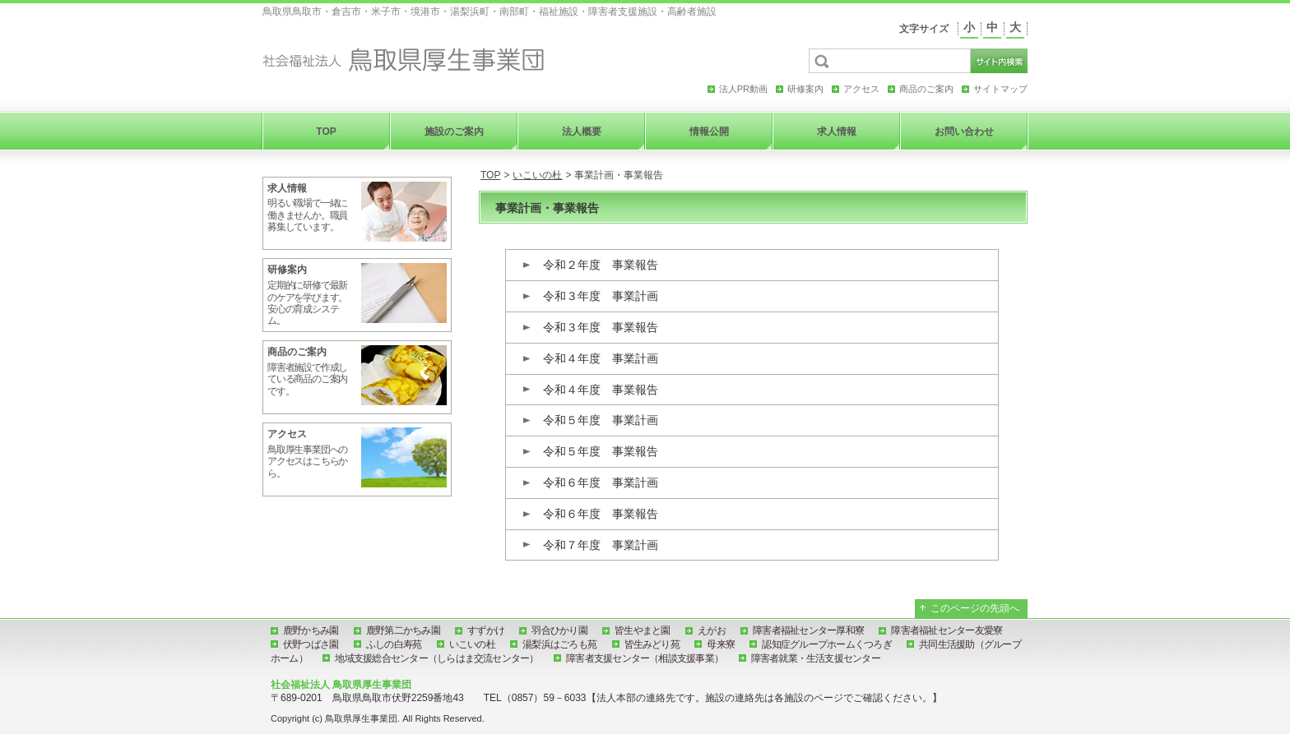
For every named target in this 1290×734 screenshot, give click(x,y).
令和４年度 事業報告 (600, 389)
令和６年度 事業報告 (600, 513)
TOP (490, 175)
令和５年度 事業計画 (600, 420)
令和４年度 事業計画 (600, 358)
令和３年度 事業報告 (600, 327)
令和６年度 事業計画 (600, 482)
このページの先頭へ (974, 608)
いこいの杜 (537, 175)
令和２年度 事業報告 (600, 264)
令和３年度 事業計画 (600, 295)
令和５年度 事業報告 (600, 451)
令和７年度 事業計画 (600, 545)
